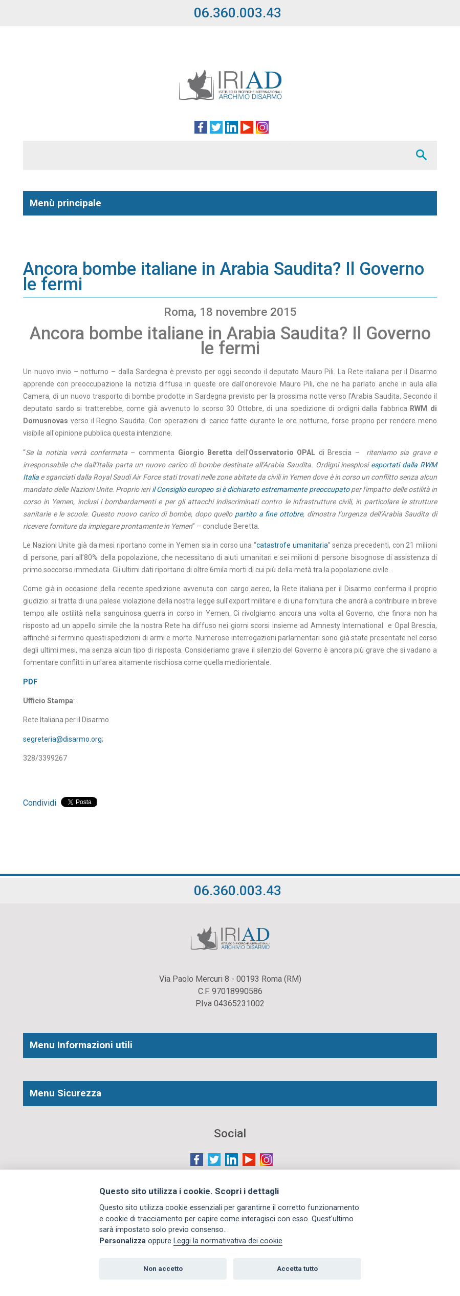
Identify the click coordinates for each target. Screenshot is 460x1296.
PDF (30, 682)
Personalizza (122, 1241)
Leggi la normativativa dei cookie (227, 1241)
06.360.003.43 (237, 13)
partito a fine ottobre (269, 514)
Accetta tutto (297, 1268)
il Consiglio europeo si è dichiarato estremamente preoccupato (251, 489)
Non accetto (163, 1268)
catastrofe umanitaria (292, 545)
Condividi (39, 803)
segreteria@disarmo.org (62, 739)
